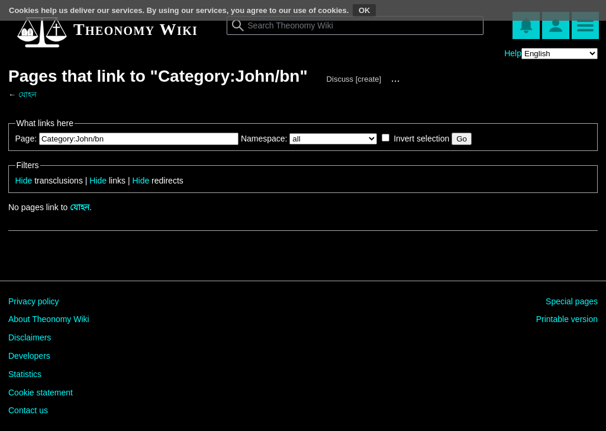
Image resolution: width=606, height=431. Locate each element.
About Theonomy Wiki (48, 319)
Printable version (567, 319)
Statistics (24, 374)
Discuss (340, 79)
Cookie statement (40, 392)
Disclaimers (29, 337)
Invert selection (421, 138)
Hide (24, 180)
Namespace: (264, 138)
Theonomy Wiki (135, 29)
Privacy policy (33, 301)
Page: (26, 138)
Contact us (28, 410)
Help (512, 53)
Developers (29, 356)
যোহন (27, 94)
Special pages (572, 301)
